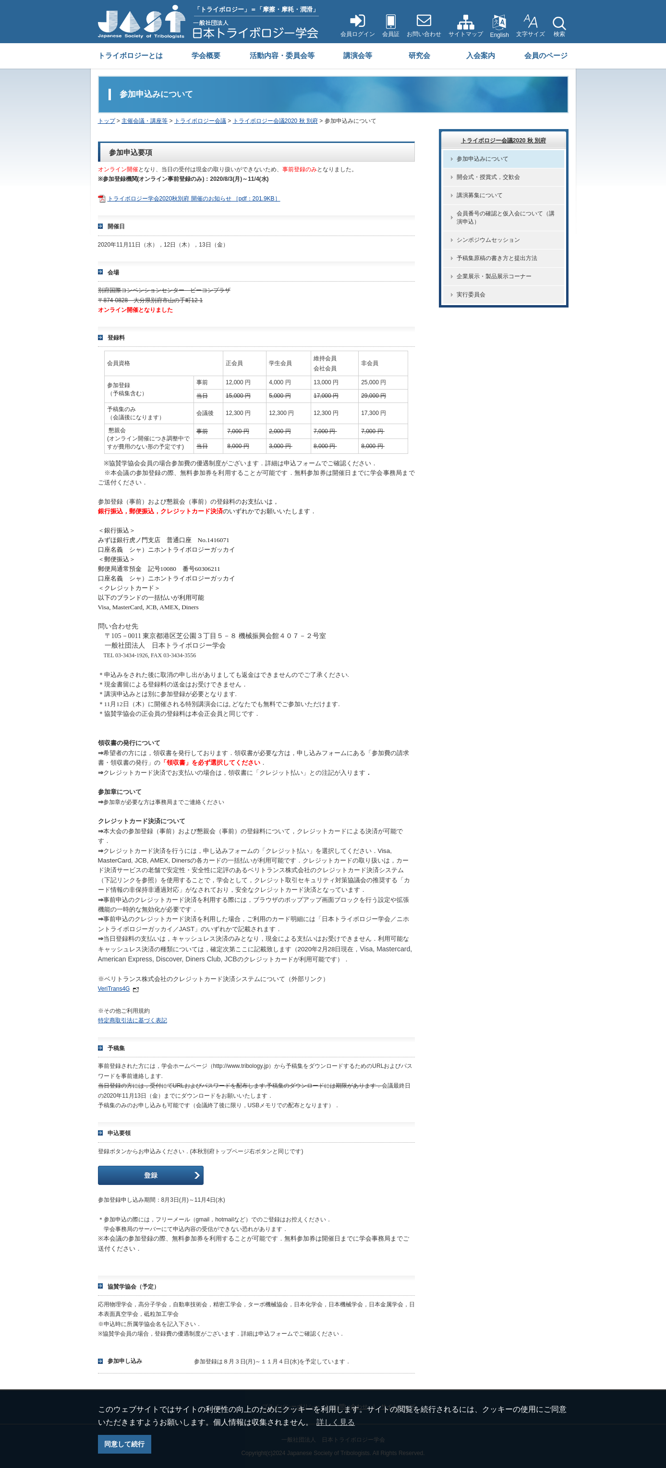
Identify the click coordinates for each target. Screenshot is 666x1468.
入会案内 (480, 55)
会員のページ (546, 55)
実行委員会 (471, 294)
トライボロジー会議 (200, 121)
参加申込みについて (483, 158)
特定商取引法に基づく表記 (132, 1020)
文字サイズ (530, 34)
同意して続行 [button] (124, 1444)
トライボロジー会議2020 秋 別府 (275, 121)
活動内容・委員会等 (282, 55)
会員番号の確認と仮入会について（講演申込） (506, 217)
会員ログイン (357, 34)
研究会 (419, 55)
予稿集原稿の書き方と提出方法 (497, 258)
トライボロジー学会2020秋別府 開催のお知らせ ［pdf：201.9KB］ (194, 198)
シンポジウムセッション (488, 240)
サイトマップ (465, 34)
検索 (559, 34)
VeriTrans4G (114, 988)
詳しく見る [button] (335, 1422)
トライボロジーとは (130, 55)
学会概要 (206, 55)
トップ (106, 121)
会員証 (391, 34)
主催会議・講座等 (144, 121)
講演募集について (480, 195)
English (499, 35)
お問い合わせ (424, 34)
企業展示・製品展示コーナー (494, 276)
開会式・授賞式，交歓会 (488, 177)
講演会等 (357, 55)
